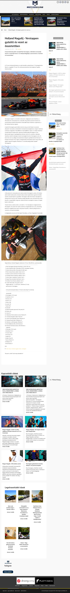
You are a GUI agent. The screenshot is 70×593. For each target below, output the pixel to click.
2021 (7, 348)
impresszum (17, 590)
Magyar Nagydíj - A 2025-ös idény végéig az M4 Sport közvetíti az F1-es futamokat (57, 75)
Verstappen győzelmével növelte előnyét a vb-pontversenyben (57, 90)
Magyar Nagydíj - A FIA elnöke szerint (56, 80)
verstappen (25, 348)
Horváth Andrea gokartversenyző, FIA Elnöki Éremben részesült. (57, 163)
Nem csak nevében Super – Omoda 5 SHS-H (16, 19)
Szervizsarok (55, 14)
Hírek (48, 14)
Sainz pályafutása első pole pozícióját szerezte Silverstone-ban (57, 96)
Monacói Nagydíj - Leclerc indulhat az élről (55, 102)
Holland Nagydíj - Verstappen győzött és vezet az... (21, 30)
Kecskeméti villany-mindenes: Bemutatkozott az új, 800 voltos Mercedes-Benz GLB (62, 22)
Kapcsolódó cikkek (58, 38)
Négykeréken (23, 14)
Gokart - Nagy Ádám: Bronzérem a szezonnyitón (57, 168)
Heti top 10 (58, 120)
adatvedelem (23, 590)
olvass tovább (5, 401)
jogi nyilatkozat (11, 590)
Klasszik (31, 14)
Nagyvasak (38, 14)
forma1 (20, 348)
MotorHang (56, 114)
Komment (19, 49)
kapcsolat (5, 590)
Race (44, 14)
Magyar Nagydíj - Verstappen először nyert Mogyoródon (56, 85)
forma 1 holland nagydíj (14, 348)
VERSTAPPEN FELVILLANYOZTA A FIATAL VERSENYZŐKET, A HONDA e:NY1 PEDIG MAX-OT (58, 46)
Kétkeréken (15, 14)
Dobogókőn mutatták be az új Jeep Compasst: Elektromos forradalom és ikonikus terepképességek (58, 137)
